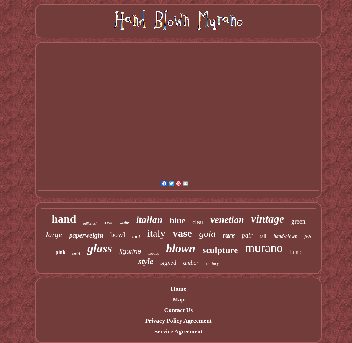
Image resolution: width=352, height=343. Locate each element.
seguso (153, 253)
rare (228, 235)
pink (60, 252)
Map (178, 299)
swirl (76, 253)
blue (177, 220)
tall (263, 236)
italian (149, 219)
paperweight (86, 235)
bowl (117, 234)
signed (168, 262)
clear (197, 222)
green (298, 221)
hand (63, 218)
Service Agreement (178, 331)
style (145, 261)
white (124, 222)
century (212, 263)
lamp (295, 252)
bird (136, 236)
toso (108, 222)
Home (178, 288)
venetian (227, 219)
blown (181, 248)
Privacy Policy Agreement (178, 320)
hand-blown (285, 236)
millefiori (90, 223)
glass (99, 248)
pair (247, 235)
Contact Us (178, 310)
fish (307, 236)
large (54, 234)
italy (156, 233)
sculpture (220, 250)
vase (182, 233)
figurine (130, 251)
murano (264, 248)
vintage (267, 219)
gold (207, 234)
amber (191, 262)
